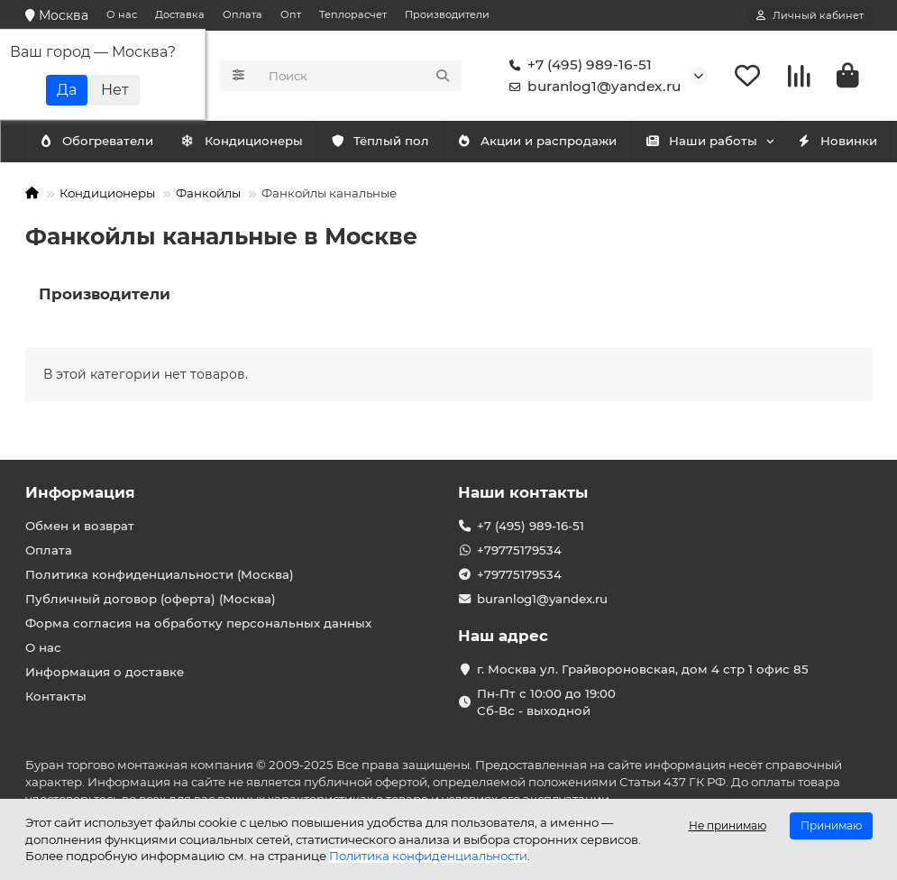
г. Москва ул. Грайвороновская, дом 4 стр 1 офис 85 (643, 669)
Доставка (180, 14)
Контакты (56, 696)
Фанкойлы (208, 193)
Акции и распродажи (568, 141)
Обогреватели (258, 141)
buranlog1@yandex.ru (591, 86)
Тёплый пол (402, 141)
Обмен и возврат (79, 525)
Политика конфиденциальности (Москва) (159, 574)
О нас (121, 14)
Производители (447, 14)
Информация (80, 492)
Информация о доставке (104, 672)
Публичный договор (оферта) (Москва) (150, 598)
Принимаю (831, 825)
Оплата (242, 14)
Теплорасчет (353, 14)
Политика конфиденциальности (428, 855)
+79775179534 (519, 550)
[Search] (360, 75)
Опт (290, 14)
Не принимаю (727, 825)
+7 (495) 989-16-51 (577, 65)
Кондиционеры (103, 141)
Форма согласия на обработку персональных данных (198, 623)
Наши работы (740, 141)
